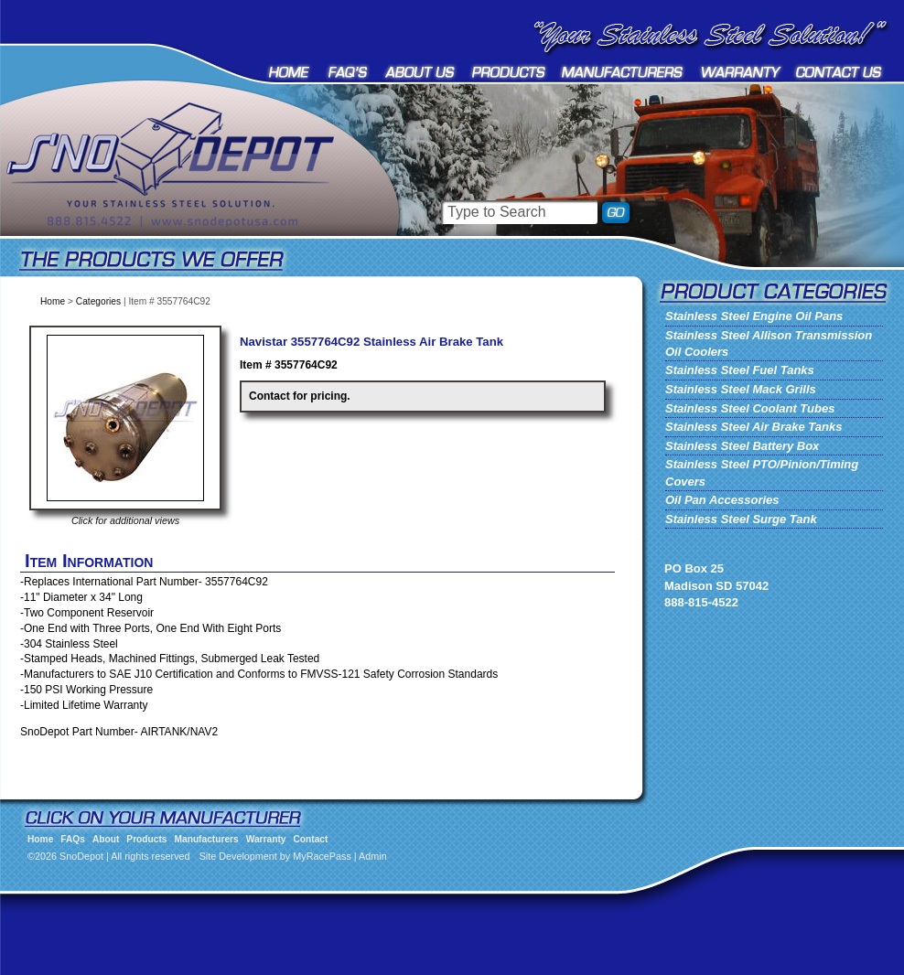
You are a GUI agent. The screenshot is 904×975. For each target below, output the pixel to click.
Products (509, 71)
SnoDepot (192, 192)
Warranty (741, 71)
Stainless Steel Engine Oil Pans (754, 316)
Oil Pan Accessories (722, 500)
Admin (373, 856)
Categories (98, 301)
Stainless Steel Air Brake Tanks (753, 427)
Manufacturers (623, 71)
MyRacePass (322, 856)
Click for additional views (125, 520)
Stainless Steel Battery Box (742, 446)
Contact (839, 71)
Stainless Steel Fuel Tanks (739, 370)
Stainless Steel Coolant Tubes (749, 408)
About (420, 71)
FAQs (348, 71)
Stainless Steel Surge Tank (741, 519)
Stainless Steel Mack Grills (740, 389)
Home (290, 71)
